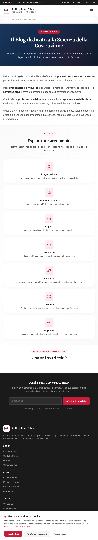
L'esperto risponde (12, 482)
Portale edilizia (10, 451)
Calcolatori (8, 491)
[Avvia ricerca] (91, 19)
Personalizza (60, 534)
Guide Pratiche (10, 477)
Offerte (6, 460)
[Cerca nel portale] (47, 19)
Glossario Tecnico (12, 486)
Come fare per (10, 465)
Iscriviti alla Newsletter (76, 401)
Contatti (65, 2)
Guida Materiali (10, 456)
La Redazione (89, 2)
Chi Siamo (76, 2)
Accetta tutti (13, 534)
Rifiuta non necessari (37, 534)
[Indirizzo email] (35, 401)
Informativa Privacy (21, 527)
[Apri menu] (92, 10)
